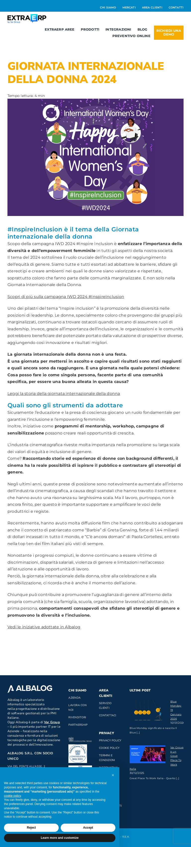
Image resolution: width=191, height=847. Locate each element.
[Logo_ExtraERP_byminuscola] (26, 16)
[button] (113, 775)
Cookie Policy (109, 748)
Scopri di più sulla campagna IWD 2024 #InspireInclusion (65, 296)
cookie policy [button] (12, 796)
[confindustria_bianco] (80, 739)
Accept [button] (88, 827)
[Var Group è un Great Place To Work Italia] (147, 754)
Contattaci (107, 715)
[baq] (77, 746)
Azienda (74, 698)
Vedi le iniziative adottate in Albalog (43, 627)
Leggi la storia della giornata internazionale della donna (63, 393)
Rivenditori (77, 717)
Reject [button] (31, 827)
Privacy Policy (110, 740)
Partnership (78, 725)
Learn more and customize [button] (60, 838)
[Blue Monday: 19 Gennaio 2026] (147, 711)
